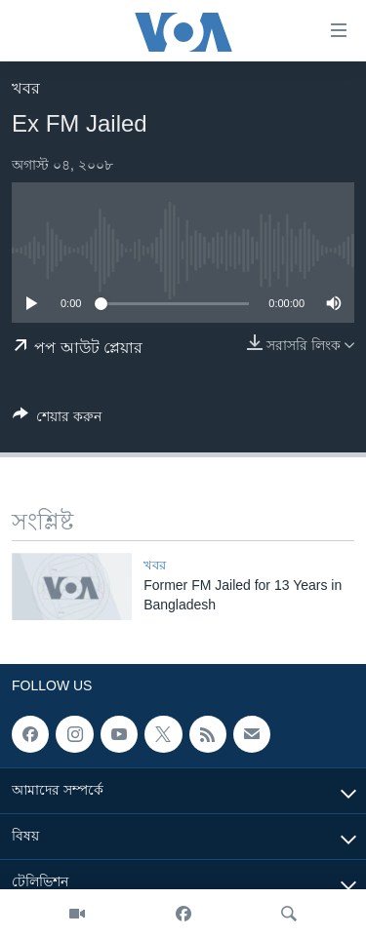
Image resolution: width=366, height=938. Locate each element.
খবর (26, 88)
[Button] (57, 420)
